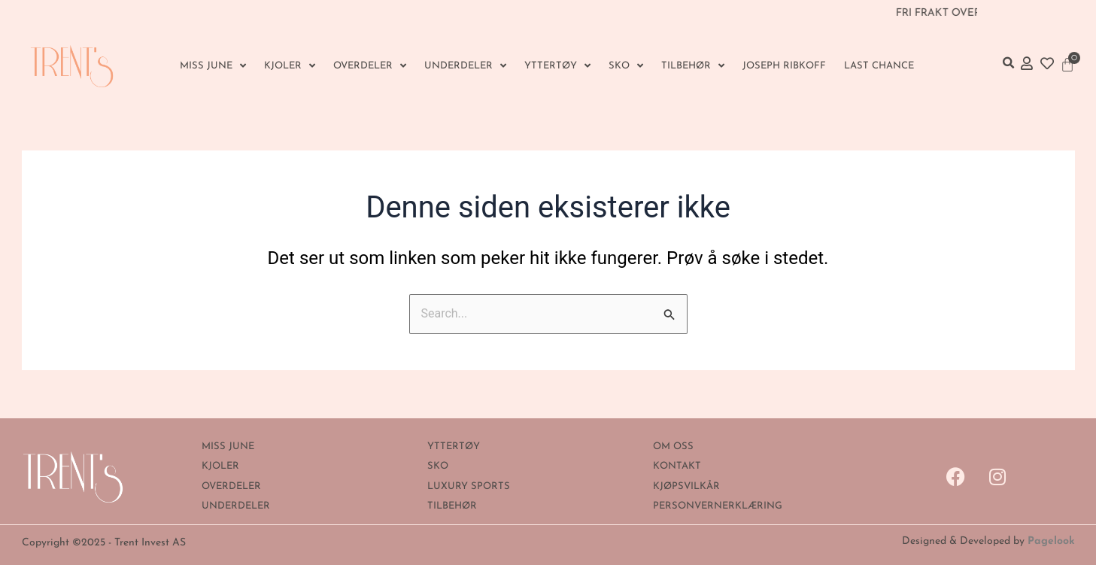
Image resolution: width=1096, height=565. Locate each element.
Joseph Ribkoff (784, 66)
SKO (626, 65)
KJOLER (289, 65)
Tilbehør (692, 65)
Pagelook (1051, 541)
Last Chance (879, 66)
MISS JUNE (213, 65)
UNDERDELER (465, 65)
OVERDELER (369, 65)
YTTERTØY (557, 65)
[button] (1008, 63)
